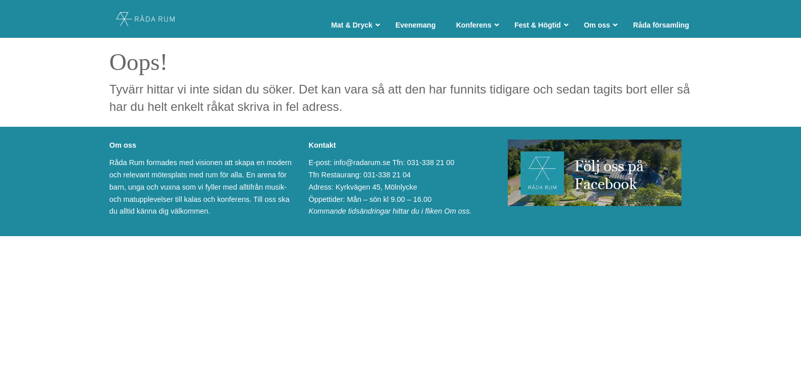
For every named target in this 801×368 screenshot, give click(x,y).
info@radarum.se (362, 162)
